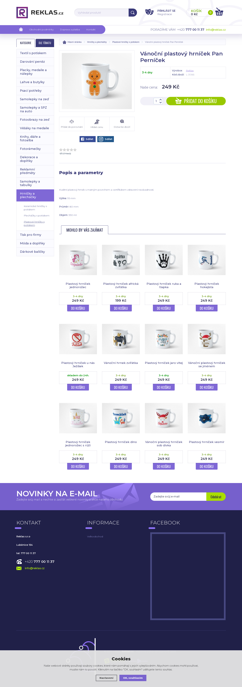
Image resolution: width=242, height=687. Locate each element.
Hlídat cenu (97, 124)
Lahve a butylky (32, 82)
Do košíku (78, 308)
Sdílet (87, 139)
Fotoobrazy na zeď (34, 120)
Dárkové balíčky (32, 252)
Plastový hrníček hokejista (206, 285)
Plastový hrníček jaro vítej (164, 364)
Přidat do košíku (196, 101)
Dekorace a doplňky (29, 159)
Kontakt (90, 29)
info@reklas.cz (216, 29)
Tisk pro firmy (30, 235)
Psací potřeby (31, 91)
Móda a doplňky (32, 243)
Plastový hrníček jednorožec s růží (78, 443)
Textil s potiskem (33, 53)
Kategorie (25, 43)
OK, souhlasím (133, 677)
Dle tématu (45, 43)
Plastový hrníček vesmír (207, 442)
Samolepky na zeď (34, 99)
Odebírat (215, 496)
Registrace (162, 14)
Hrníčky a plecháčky (28, 195)
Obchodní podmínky (41, 29)
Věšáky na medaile (34, 128)
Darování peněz (32, 62)
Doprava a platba (70, 29)
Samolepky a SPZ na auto (33, 109)
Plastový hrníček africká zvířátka (121, 285)
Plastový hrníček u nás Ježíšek (78, 364)
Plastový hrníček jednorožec (77, 285)
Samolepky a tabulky (30, 183)
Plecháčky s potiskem (36, 215)
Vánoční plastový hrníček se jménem (206, 364)
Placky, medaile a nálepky (33, 72)
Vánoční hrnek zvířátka (121, 363)
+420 (39, 562)
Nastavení (106, 677)
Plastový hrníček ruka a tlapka (163, 285)
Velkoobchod (95, 536)
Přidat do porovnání (72, 124)
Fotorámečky (30, 149)
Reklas (190, 70)
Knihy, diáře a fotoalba (30, 138)
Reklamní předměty (27, 171)
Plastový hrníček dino (121, 442)
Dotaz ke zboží (122, 124)
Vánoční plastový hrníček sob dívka (164, 443)
